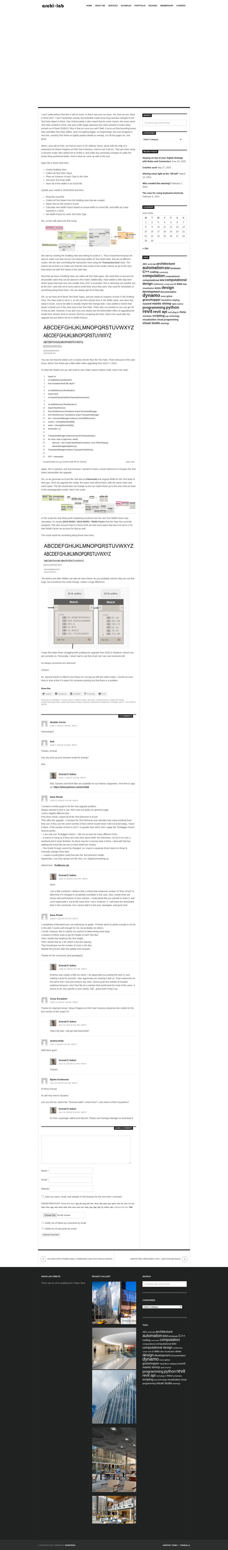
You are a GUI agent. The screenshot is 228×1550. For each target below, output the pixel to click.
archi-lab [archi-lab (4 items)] (152, 264)
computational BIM (50, 702)
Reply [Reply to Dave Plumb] (75, 800)
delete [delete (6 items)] (158, 288)
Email (44, 1179)
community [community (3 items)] (163, 272)
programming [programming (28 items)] (153, 307)
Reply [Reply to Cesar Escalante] (75, 1002)
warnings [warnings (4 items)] (165, 323)
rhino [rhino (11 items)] (182, 312)
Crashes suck (149, 167)
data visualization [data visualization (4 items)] (167, 1351)
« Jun (145, 248)
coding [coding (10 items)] (154, 271)
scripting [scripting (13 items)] (158, 315)
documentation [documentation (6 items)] (168, 292)
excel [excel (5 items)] (163, 296)
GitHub (83, 462)
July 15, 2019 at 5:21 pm (69, 1025)
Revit (70, 700)
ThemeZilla (185, 1545)
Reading (153, 6)
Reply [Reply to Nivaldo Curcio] (74, 726)
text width (130, 702)
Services (113, 6)
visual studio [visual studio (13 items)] (151, 323)
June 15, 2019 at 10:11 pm (70, 879)
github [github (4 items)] (169, 296)
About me (100, 6)
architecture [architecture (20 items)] (165, 263)
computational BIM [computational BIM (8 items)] (153, 280)
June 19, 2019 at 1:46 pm (60, 1002)
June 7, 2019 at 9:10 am (60, 745)
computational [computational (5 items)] (172, 276)
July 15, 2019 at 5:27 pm (69, 1064)
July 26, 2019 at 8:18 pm (69, 1112)
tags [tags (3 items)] (167, 316)
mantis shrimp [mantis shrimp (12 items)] (161, 303)
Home (89, 6)
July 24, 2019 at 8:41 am (60, 1083)
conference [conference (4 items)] (158, 284)
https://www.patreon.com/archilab (71, 787)
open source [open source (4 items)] (177, 304)
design (86, 702)
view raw (130, 462)
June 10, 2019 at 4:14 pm (60, 800)
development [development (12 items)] (151, 291)
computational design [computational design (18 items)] (157, 1347)
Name (45, 1170)
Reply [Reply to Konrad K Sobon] (83, 778)
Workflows (80, 700)
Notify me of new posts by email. (61, 1228)
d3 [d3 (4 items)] (175, 284)
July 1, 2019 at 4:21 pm (60, 1044)
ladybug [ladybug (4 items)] (176, 300)
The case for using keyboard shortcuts (162, 193)
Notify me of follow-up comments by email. (66, 1223)
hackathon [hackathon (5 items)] (166, 300)
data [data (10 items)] (179, 283)
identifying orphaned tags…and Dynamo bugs (155, 1259)
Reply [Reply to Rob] (74, 745)
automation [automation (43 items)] (153, 267)
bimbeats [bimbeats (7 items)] (175, 268)
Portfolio (140, 6)
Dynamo (55, 700)
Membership (166, 6)
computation (102, 700)
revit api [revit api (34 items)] (160, 312)
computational (116, 700)
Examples (126, 6)
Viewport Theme (170, 1545)
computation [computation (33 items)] (153, 276)
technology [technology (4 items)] (174, 316)
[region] (88, 416)
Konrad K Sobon (67, 774)
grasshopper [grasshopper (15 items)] (151, 299)
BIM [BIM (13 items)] (167, 268)
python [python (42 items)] (172, 307)
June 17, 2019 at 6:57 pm (60, 919)
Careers (181, 6)
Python (63, 700)
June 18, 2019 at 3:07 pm (69, 969)
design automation (100, 702)
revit (121, 702)
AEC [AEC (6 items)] (144, 264)
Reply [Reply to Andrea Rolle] (74, 1044)
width (44, 704)
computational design (71, 702)
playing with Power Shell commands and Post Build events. (80, 1259)
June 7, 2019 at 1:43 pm (69, 778)
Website (45, 1189)
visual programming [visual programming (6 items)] (168, 319)
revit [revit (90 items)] (147, 311)
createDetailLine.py (52, 462)
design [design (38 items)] (168, 287)
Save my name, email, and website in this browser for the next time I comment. (83, 1196)
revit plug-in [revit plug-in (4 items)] (173, 312)
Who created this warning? (156, 183)
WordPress (70, 1545)
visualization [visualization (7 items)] (149, 319)
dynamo (114, 702)
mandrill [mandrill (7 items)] (147, 303)
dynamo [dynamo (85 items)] (151, 295)
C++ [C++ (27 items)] (145, 272)
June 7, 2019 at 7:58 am (60, 726)
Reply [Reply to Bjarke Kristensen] (75, 1083)
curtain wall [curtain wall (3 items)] (168, 284)
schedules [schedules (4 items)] (147, 316)
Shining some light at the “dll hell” (160, 173)
